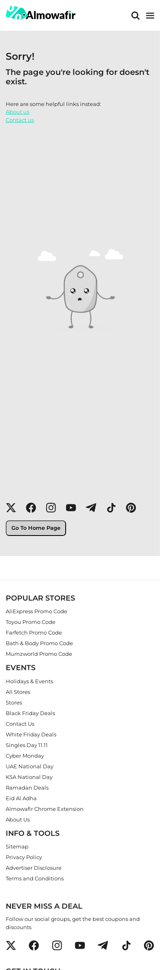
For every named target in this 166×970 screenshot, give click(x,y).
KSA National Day (29, 776)
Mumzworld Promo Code (39, 653)
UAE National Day (29, 766)
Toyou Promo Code (30, 621)
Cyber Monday (25, 755)
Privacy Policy (24, 857)
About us (17, 111)
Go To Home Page (35, 527)
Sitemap (17, 846)
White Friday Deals (31, 734)
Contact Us (20, 723)
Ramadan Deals (27, 787)
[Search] (135, 15)
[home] (40, 13)
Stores (14, 702)
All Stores (18, 691)
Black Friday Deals (30, 712)
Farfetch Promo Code (34, 632)
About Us (18, 819)
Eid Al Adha (21, 797)
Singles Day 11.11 (27, 744)
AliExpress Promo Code (36, 611)
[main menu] (150, 15)
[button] (11, 507)
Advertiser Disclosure (34, 867)
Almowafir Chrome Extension (45, 808)
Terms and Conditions (35, 878)
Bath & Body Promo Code (39, 642)
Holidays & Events (29, 680)
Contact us (20, 120)
